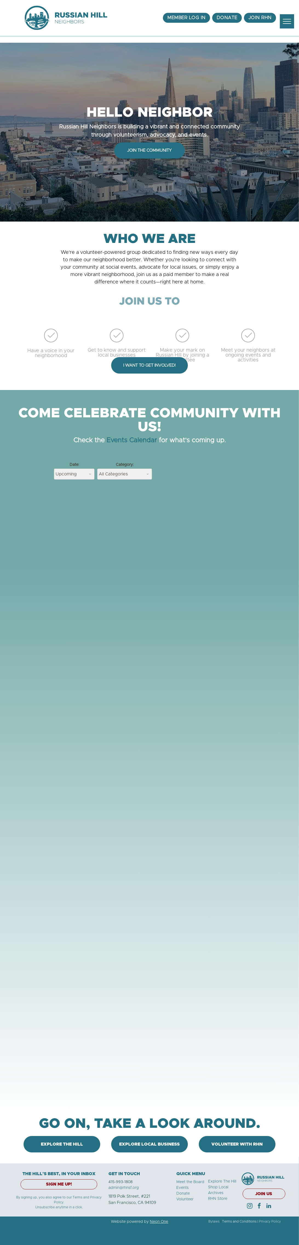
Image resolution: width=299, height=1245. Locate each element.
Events (182, 1188)
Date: (74, 465)
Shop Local (218, 1187)
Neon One (159, 1222)
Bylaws (214, 1221)
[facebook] (259, 1206)
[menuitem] (186, 18)
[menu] (287, 21)
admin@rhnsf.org (123, 1188)
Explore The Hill (222, 1181)
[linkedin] (269, 1206)
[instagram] (250, 1206)
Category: (125, 465)
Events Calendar (132, 440)
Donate (183, 1193)
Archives (215, 1193)
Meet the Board (190, 1182)
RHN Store (217, 1199)
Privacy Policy (270, 1221)
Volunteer (185, 1199)
